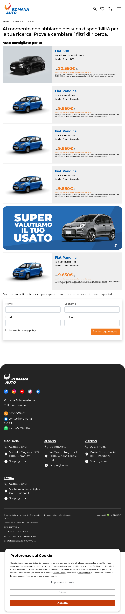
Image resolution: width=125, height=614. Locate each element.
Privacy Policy (84, 572)
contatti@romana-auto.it (18, 420)
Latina (9, 478)
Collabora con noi (15, 405)
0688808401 (14, 413)
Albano (50, 441)
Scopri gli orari (16, 461)
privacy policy (28, 330)
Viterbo (91, 441)
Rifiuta (62, 592)
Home (6, 21)
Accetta (62, 602)
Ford (16, 21)
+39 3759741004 (17, 428)
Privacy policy (50, 515)
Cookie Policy (59, 572)
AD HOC (117, 515)
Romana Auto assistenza (19, 400)
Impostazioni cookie (62, 582)
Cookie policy (65, 515)
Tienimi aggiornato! (105, 331)
